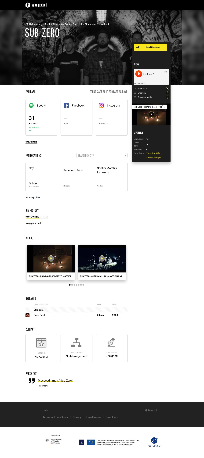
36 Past (44, 217)
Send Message (153, 47)
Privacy (77, 417)
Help (45, 410)
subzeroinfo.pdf (153, 157)
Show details (31, 142)
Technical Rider (153, 153)
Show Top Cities (33, 198)
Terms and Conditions (55, 417)
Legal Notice (93, 417)
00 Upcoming (33, 217)
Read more (43, 386)
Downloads (112, 417)
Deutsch (152, 410)
